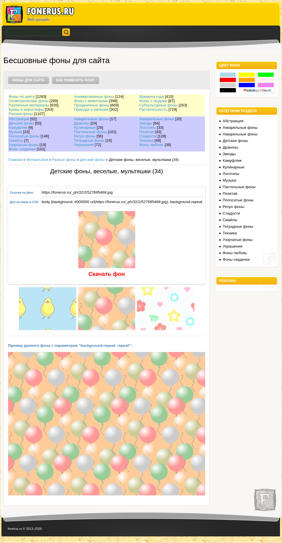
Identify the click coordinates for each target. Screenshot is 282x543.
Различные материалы (29, 105)
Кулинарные (85, 127)
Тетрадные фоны (89, 140)
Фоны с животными (91, 101)
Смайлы (16, 140)
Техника (146, 140)
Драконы (81, 123)
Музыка (15, 132)
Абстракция (19, 119)
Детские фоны (21, 123)
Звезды (145, 123)
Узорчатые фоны (23, 145)
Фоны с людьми (153, 101)
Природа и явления (91, 109)
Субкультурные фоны (158, 105)
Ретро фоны (84, 136)
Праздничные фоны (91, 105)
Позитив (146, 132)
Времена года (151, 96)
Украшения (84, 145)
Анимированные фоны (94, 96)
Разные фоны (21, 114)
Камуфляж (18, 127)
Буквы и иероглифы (26, 109)
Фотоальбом (37, 159)
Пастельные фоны (90, 132)
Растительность (153, 109)
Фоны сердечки (22, 149)
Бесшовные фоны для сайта (56, 60)
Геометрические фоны (28, 101)
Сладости (147, 136)
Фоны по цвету (22, 96)
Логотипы (147, 127)
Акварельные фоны (91, 119)
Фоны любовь (151, 145)
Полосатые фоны (24, 136)
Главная (15, 159)
